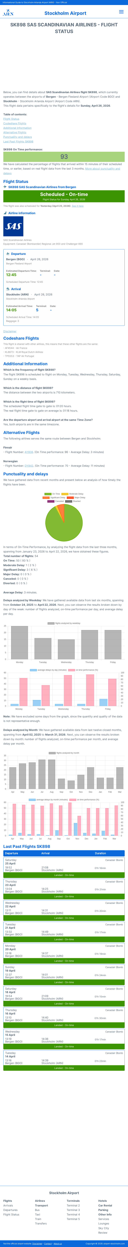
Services (103, 1219)
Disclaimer (37, 1243)
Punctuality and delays (17, 137)
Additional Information (17, 128)
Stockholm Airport (65, 13)
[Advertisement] (64, 63)
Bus (37, 1210)
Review (102, 1232)
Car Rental (105, 1205)
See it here (78, 205)
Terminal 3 (73, 1210)
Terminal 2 (73, 1205)
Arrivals (8, 1205)
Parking (103, 1210)
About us (58, 1243)
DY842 (29, 465)
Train (38, 1219)
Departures (10, 1210)
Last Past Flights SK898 (18, 141)
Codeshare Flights (14, 123)
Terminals (73, 1200)
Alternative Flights (14, 132)
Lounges (103, 1223)
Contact (48, 1243)
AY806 (29, 452)
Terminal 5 (73, 1219)
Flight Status (11, 119)
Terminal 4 (73, 1214)
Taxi (37, 1214)
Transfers (41, 1223)
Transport (41, 1205)
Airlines (40, 1200)
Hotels (102, 1200)
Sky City (103, 1228)
